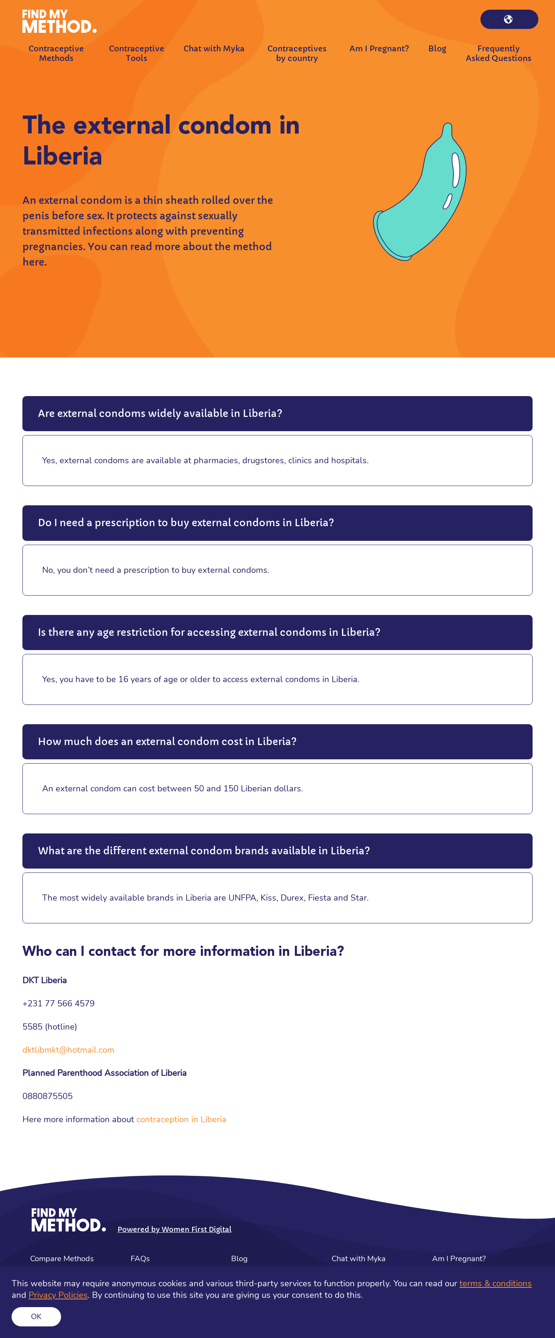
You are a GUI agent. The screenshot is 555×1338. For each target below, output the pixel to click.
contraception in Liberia (181, 1119)
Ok (36, 1316)
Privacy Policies (58, 1295)
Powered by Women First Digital (174, 1229)
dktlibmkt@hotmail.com (68, 1050)
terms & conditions (496, 1283)
